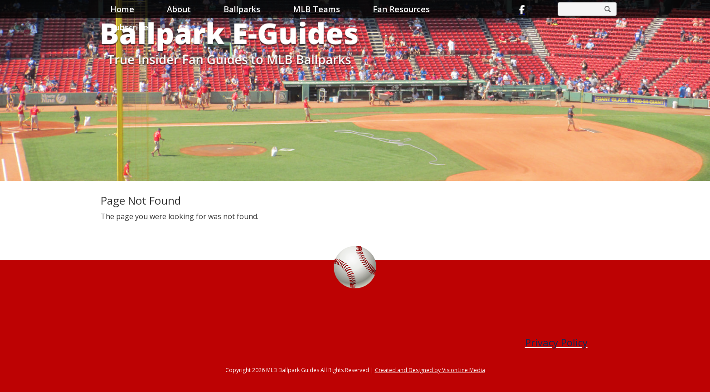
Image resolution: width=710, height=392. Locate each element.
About (179, 9)
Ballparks (242, 9)
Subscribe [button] (129, 27)
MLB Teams (316, 9)
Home (122, 9)
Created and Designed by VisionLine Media (430, 370)
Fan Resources (401, 9)
